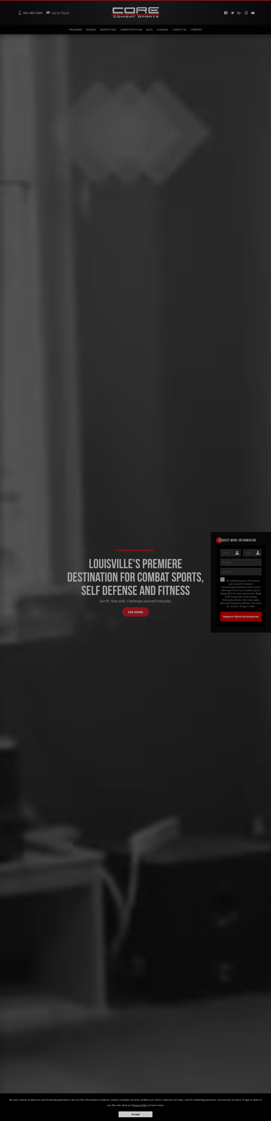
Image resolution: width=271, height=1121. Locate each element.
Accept (135, 1114)
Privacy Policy (140, 1105)
